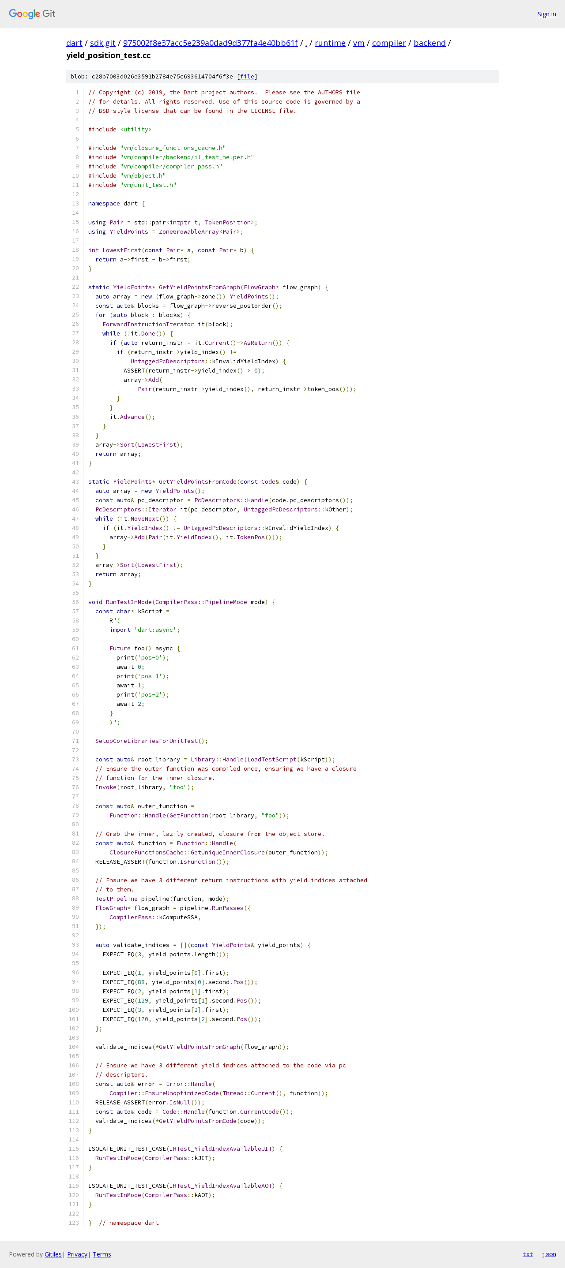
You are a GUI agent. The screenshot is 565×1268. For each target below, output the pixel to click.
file (247, 76)
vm (359, 42)
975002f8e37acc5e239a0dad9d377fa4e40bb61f (210, 42)
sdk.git (103, 42)
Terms (102, 1254)
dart (74, 42)
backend (430, 42)
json (549, 1254)
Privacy (77, 1254)
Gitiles (53, 1254)
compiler (389, 42)
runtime (330, 42)
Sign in (547, 14)
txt (528, 1254)
